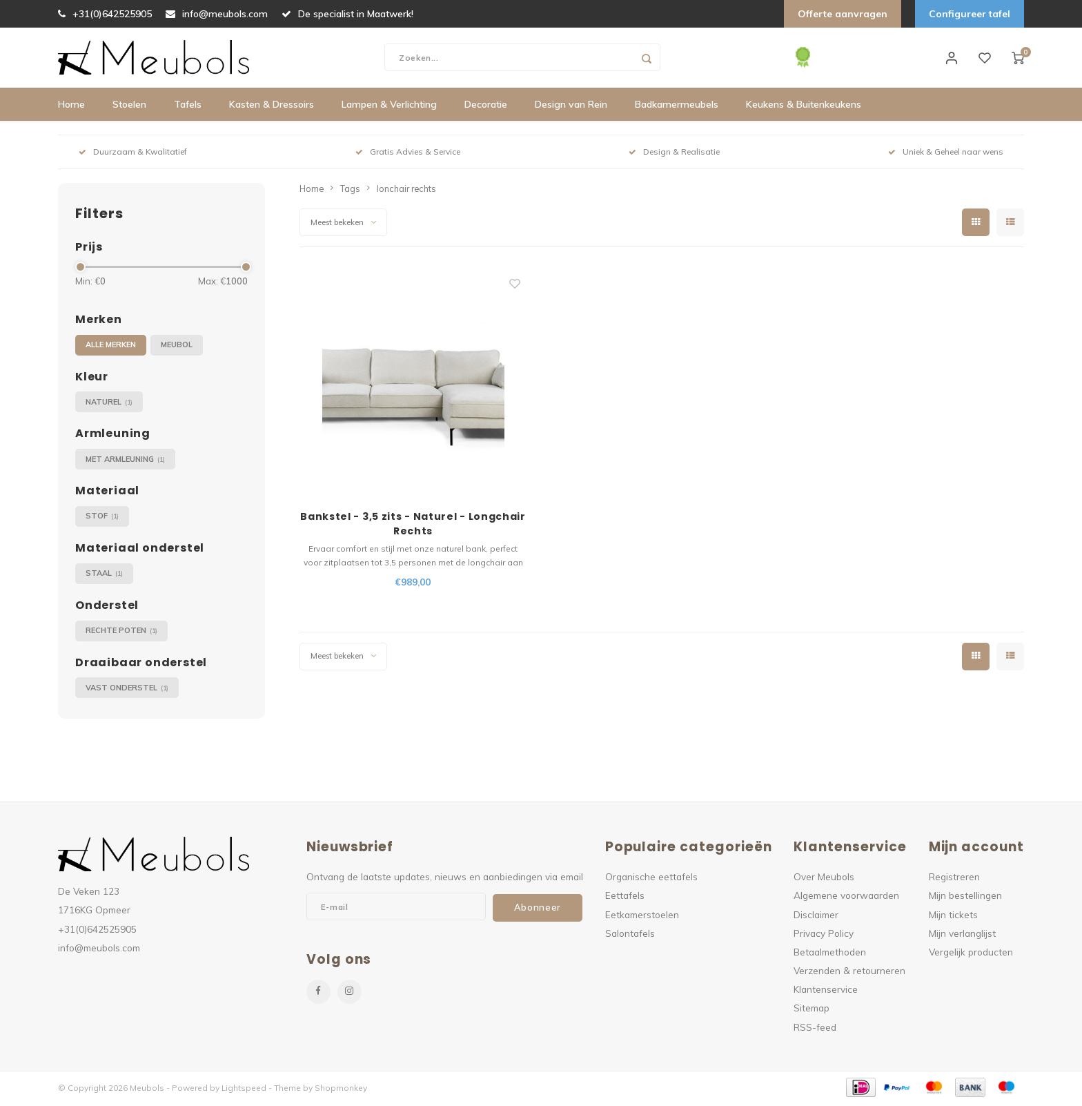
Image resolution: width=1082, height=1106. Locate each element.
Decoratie (485, 107)
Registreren (954, 879)
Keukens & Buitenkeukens (803, 107)
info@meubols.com (217, 14)
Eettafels (625, 898)
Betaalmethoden (830, 954)
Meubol (177, 347)
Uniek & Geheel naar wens (945, 154)
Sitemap (811, 1010)
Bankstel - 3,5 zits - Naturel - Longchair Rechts (413, 526)
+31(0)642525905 (105, 14)
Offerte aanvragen (842, 14)
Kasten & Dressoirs (271, 107)
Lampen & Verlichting (389, 107)
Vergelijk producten (971, 954)
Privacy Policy (824, 935)
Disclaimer (816, 916)
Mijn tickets (953, 916)
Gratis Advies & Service (407, 154)
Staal (104, 576)
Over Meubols (824, 879)
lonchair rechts (406, 190)
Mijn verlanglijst (962, 935)
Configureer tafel (969, 14)
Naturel (109, 404)
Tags (350, 190)
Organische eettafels (651, 879)
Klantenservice (826, 992)
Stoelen (129, 107)
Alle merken (111, 347)
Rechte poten (121, 633)
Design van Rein (571, 107)
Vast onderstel (127, 690)
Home (71, 107)
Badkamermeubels (676, 107)
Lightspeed (244, 1090)
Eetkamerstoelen (642, 916)
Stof (102, 519)
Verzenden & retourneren (849, 973)
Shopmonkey (341, 1090)
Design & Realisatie (674, 154)
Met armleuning (125, 461)
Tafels (187, 107)
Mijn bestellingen (965, 898)
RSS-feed (815, 1029)
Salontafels (630, 935)
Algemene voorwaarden (846, 898)
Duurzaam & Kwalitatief (133, 154)
